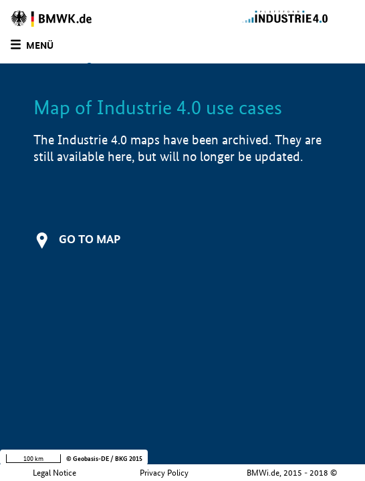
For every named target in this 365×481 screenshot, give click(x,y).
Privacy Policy (164, 473)
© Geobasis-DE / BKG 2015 (104, 458)
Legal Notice (54, 473)
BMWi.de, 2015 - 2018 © (292, 473)
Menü (39, 45)
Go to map (89, 239)
